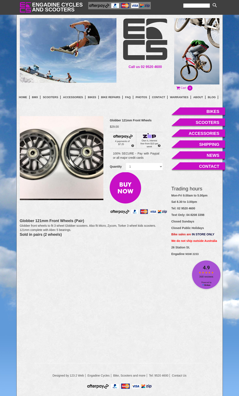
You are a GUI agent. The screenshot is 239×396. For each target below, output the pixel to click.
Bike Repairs (110, 97)
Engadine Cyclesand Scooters (57, 7)
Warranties (179, 97)
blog (212, 97)
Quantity (116, 166)
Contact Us (179, 375)
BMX (35, 97)
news (213, 155)
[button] (184, 88)
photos (141, 97)
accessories (204, 133)
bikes (212, 111)
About (198, 97)
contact (158, 97)
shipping (209, 144)
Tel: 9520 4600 (158, 375)
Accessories (73, 97)
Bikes (92, 97)
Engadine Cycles (98, 375)
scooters (207, 122)
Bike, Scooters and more (129, 375)
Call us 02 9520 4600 (145, 67)
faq (128, 97)
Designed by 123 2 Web (68, 375)
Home (23, 97)
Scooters (50, 97)
